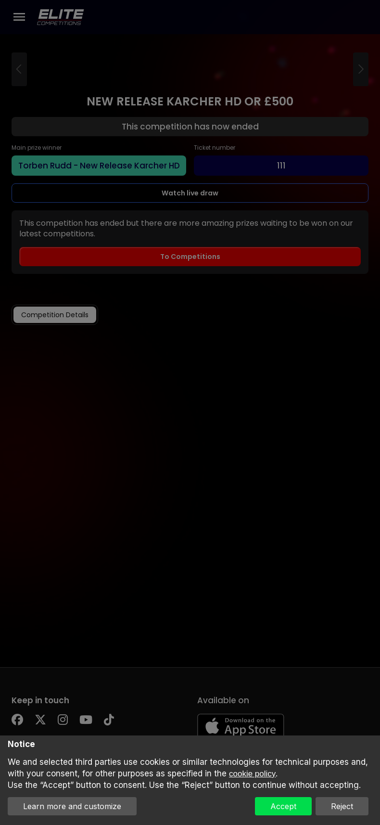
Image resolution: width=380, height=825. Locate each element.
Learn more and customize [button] (72, 806)
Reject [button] (342, 806)
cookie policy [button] (252, 773)
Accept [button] (283, 806)
